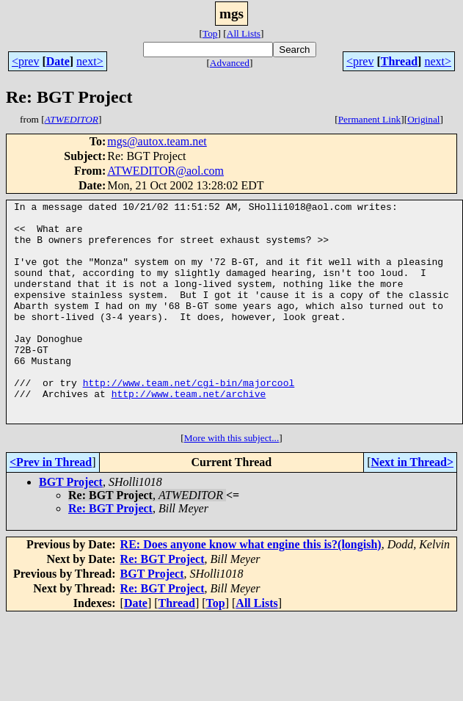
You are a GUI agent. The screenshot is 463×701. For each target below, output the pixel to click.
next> (89, 61)
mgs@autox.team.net (157, 141)
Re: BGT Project (110, 552)
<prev (25, 61)
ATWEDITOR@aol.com (165, 170)
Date (58, 61)
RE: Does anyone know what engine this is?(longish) (251, 588)
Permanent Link (369, 119)
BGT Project (71, 526)
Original (423, 119)
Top (210, 33)
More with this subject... (232, 481)
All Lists (243, 33)
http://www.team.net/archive (189, 433)
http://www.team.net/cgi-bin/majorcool (189, 419)
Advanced (229, 62)
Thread (399, 61)
